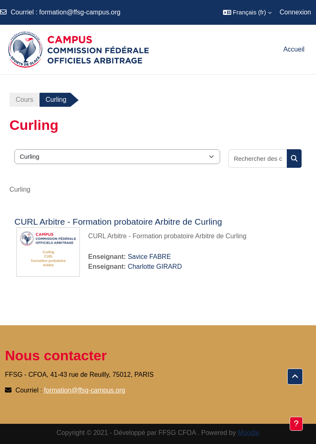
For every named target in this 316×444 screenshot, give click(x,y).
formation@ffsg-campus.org (79, 12)
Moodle (248, 432)
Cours (24, 99)
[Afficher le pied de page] (296, 424)
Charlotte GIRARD (155, 266)
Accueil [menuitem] (293, 49)
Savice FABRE (149, 256)
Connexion (295, 12)
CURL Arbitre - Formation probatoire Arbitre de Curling (118, 221)
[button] (247, 12)
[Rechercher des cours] (258, 158)
